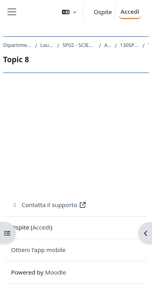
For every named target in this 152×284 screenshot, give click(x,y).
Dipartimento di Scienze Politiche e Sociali (17, 45)
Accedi (129, 11)
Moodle (55, 272)
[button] (69, 12)
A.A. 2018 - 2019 (108, 45)
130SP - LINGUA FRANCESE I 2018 (129, 45)
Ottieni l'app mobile (38, 250)
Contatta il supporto (48, 205)
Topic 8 (148, 45)
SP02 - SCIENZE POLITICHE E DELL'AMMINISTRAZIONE (79, 45)
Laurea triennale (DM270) (47, 45)
